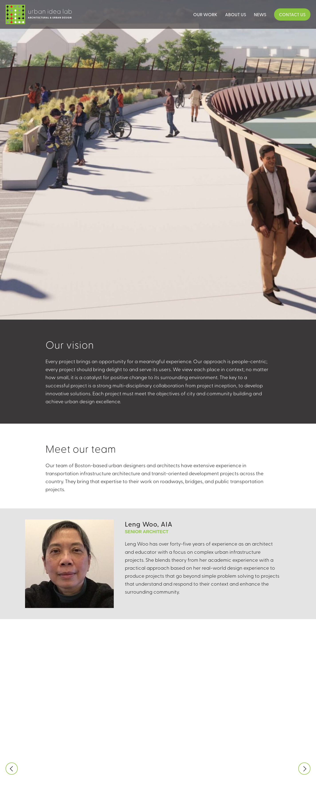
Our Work (205, 14)
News (260, 14)
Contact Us (292, 14)
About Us (235, 14)
